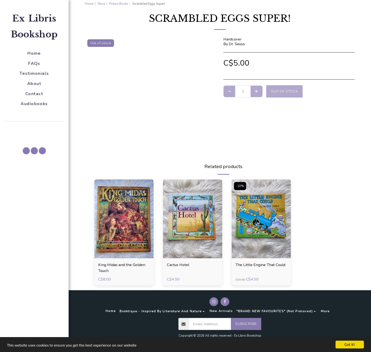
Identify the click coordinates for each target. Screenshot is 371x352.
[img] (124, 218)
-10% (240, 186)
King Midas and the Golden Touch (121, 267)
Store (101, 4)
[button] (34, 128)
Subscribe (246, 323)
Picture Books (118, 4)
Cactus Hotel (178, 264)
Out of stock (284, 91)
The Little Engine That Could (260, 264)
